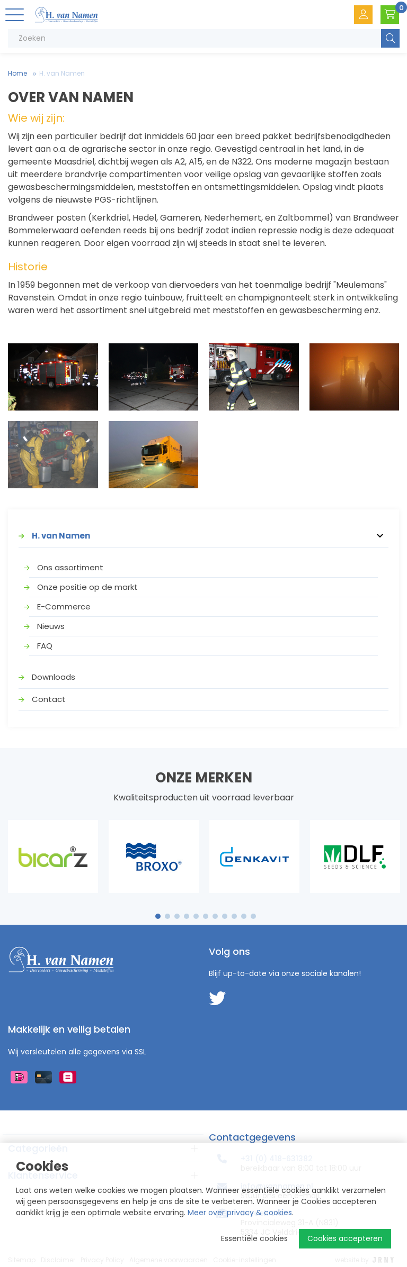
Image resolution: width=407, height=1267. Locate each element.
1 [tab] (158, 916)
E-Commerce (64, 606)
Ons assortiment (70, 567)
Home (17, 73)
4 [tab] (186, 916)
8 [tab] (224, 916)
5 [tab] (196, 916)
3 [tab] (177, 916)
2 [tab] (167, 916)
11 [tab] (253, 916)
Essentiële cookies (254, 1238)
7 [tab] (215, 916)
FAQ (44, 645)
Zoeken (390, 38)
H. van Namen (62, 73)
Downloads (53, 676)
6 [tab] (205, 916)
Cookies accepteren (345, 1238)
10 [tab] (243, 916)
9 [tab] (234, 916)
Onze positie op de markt (87, 587)
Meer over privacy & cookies (240, 1212)
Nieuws (51, 626)
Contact (49, 699)
